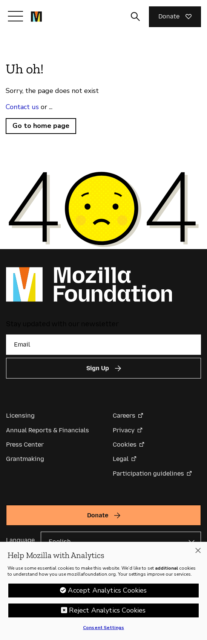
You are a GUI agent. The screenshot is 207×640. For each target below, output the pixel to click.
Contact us (22, 106)
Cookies (124, 444)
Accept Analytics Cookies (107, 592)
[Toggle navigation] (15, 16)
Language (20, 540)
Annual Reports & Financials (47, 430)
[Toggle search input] (135, 16)
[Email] (103, 344)
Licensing (20, 415)
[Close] (198, 553)
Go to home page (40, 125)
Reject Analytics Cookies (107, 612)
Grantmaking (25, 458)
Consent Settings (103, 630)
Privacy (124, 430)
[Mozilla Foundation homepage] (36, 16)
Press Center (25, 444)
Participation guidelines (148, 473)
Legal (121, 458)
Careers (124, 415)
